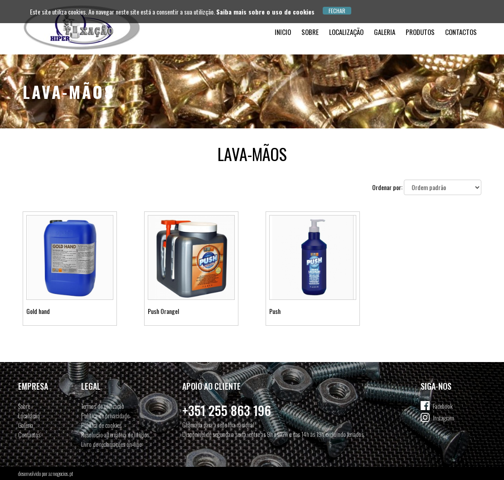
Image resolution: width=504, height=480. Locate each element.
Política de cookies (101, 425)
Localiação (29, 415)
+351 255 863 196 (226, 410)
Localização (346, 32)
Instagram (443, 417)
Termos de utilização (102, 406)
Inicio (283, 32)
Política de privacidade (105, 415)
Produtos (420, 32)
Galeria (384, 32)
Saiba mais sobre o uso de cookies (265, 11)
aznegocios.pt (60, 473)
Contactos (461, 32)
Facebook (443, 406)
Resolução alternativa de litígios (115, 434)
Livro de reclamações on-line (111, 444)
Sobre (310, 32)
